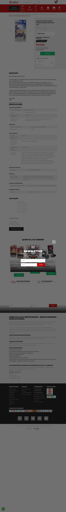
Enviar (41, 264)
